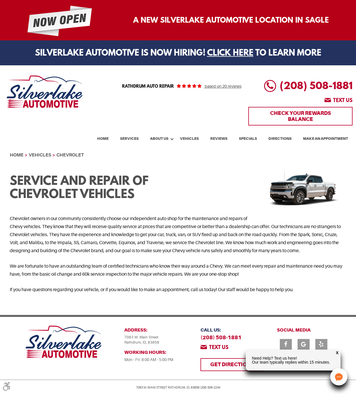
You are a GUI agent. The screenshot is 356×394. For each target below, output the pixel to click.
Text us (343, 101)
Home (103, 138)
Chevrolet (70, 155)
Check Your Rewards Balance (300, 116)
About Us (159, 138)
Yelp (321, 344)
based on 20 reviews (222, 86)
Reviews (218, 138)
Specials (248, 138)
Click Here (230, 53)
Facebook (286, 344)
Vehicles (189, 138)
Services (129, 138)
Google (304, 344)
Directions (280, 138)
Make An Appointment (325, 138)
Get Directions (232, 364)
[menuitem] (102, 138)
